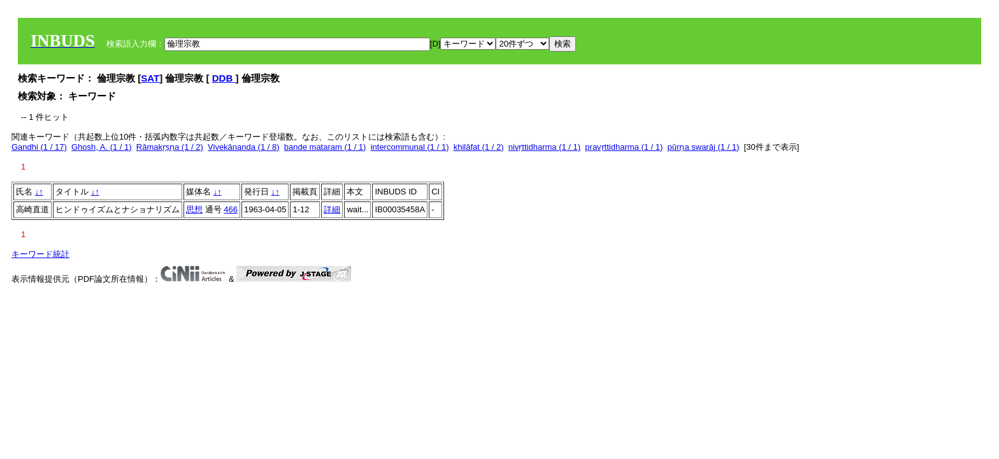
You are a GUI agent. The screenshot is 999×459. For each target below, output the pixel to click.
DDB (224, 78)
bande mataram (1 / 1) (325, 147)
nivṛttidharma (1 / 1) (544, 147)
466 (231, 209)
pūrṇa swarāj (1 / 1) (704, 147)
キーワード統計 (40, 254)
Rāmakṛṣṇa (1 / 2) (169, 147)
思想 (194, 209)
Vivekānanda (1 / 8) (244, 147)
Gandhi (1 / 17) (39, 147)
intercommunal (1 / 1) (410, 147)
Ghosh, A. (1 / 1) (101, 147)
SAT (150, 78)
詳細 (332, 209)
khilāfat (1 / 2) (479, 147)
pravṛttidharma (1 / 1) (624, 147)
